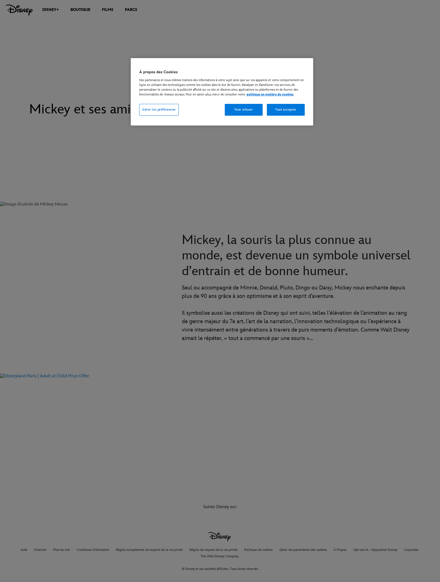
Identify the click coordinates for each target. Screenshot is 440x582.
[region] (222, 91)
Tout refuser (243, 109)
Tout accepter (285, 109)
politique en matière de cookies (270, 94)
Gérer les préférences (159, 109)
